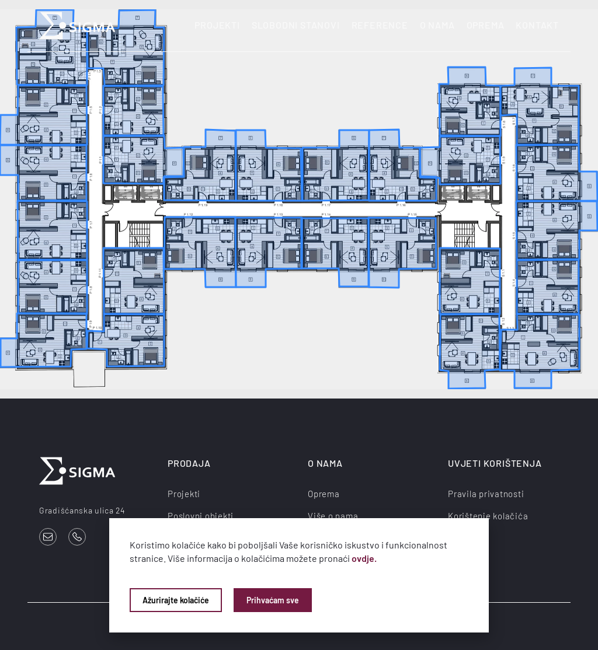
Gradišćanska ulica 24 (82, 510)
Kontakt (537, 24)
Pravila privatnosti (486, 493)
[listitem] (143, 159)
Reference (380, 24)
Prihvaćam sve (272, 600)
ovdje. (364, 558)
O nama (437, 24)
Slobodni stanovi (296, 24)
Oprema (486, 24)
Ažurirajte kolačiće (175, 600)
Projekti (216, 24)
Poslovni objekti (201, 516)
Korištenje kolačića (488, 516)
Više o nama (333, 516)
